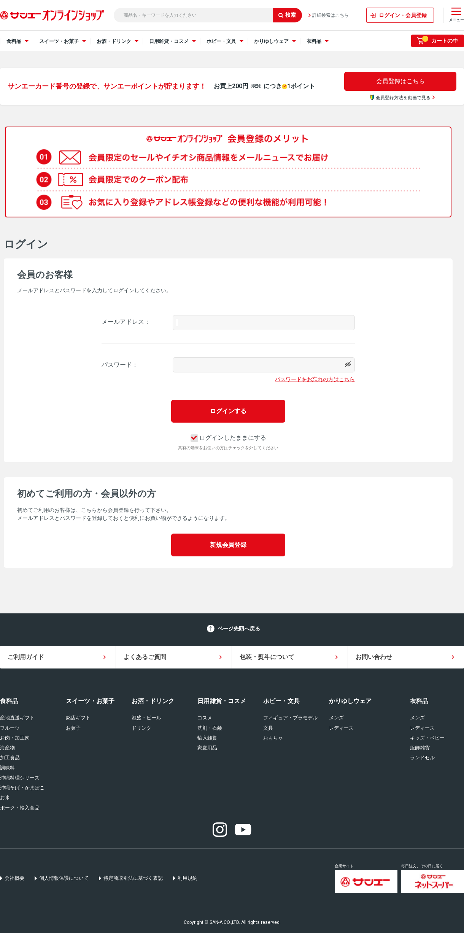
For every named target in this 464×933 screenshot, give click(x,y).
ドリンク (141, 728)
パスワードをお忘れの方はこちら (315, 379)
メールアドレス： (126, 321)
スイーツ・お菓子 (90, 701)
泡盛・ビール (146, 718)
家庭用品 (207, 748)
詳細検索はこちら (330, 15)
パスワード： (120, 364)
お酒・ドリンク (153, 701)
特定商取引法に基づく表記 (133, 878)
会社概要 (14, 878)
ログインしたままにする (228, 437)
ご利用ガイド (26, 657)
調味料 (7, 768)
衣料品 (419, 701)
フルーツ (10, 728)
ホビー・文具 (281, 701)
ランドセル (422, 757)
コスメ (204, 718)
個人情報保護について (64, 878)
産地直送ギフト (17, 718)
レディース (341, 728)
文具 (268, 728)
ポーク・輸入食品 (20, 808)
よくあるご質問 (145, 657)
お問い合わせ (374, 657)
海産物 (7, 748)
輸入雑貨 (207, 738)
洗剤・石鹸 (209, 728)
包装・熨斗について (267, 657)
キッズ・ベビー (427, 738)
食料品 (9, 701)
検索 (287, 15)
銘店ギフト (78, 718)
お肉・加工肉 (15, 738)
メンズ (336, 718)
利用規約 (187, 878)
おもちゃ (273, 738)
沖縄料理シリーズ (20, 778)
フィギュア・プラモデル (290, 718)
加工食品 (10, 757)
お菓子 (73, 728)
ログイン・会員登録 (403, 15)
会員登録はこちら (400, 81)
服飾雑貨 (420, 748)
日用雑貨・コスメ (221, 701)
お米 (5, 797)
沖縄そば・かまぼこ (22, 787)
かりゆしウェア (350, 701)
